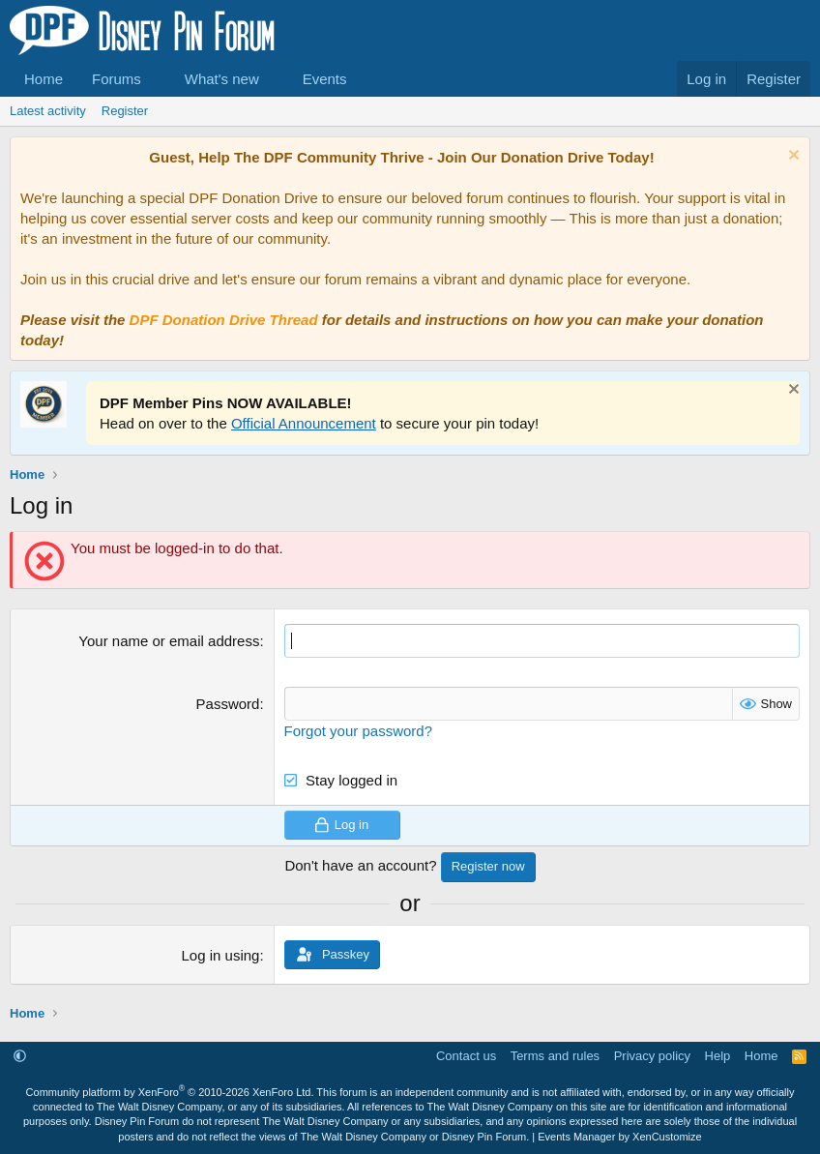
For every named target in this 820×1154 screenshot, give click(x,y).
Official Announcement (303, 423)
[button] (156, 79)
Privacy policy (652, 1056)
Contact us (466, 1056)
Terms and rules (555, 1056)
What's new (222, 79)
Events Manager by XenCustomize (619, 1136)
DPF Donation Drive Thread (224, 319)
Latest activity (48, 111)
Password (228, 703)
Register (125, 111)
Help (718, 1056)
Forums (116, 79)
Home (43, 79)
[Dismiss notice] (791, 157)
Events (325, 79)
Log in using (221, 955)
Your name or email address (168, 641)
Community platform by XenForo (170, 1092)
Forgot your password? (358, 731)
